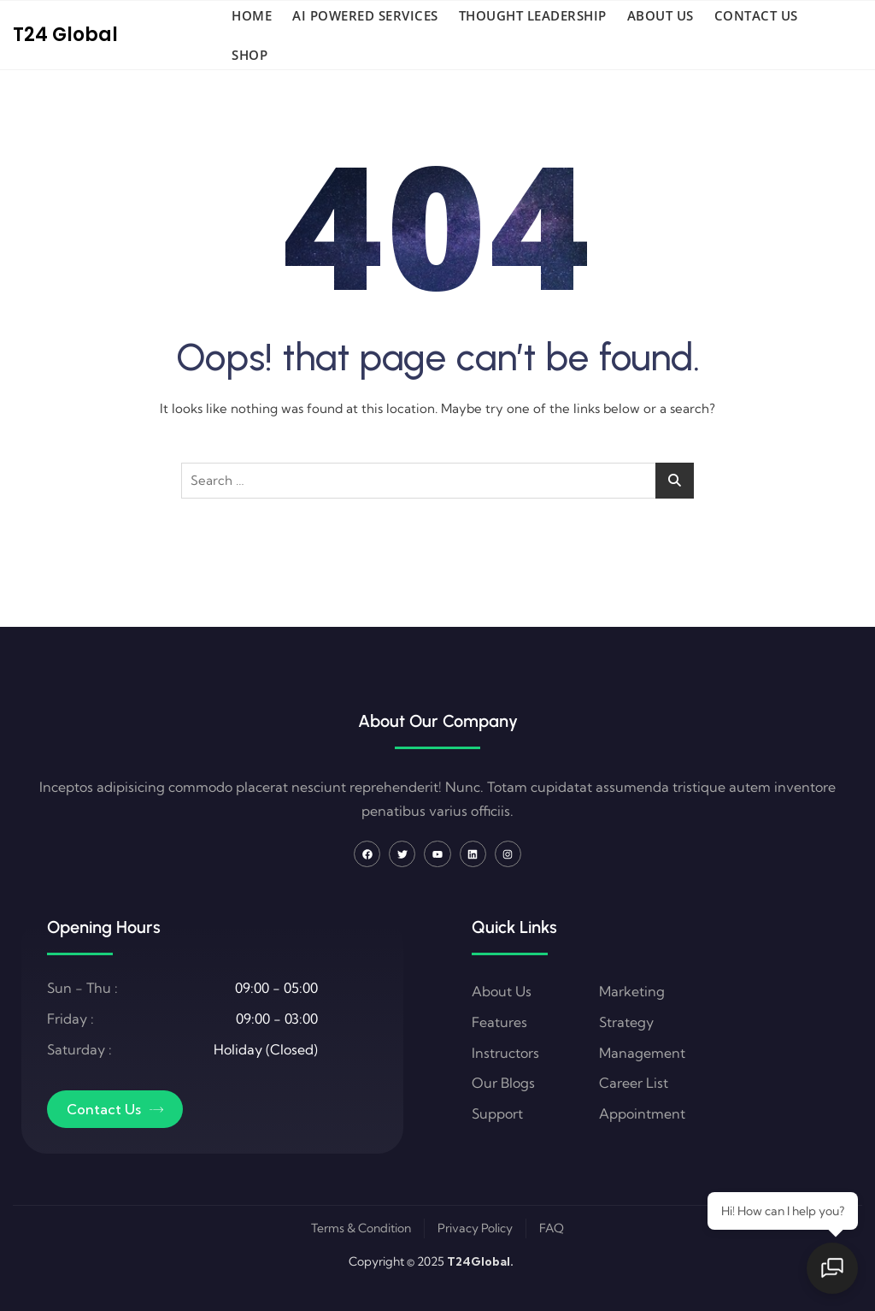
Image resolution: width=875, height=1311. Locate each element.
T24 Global (65, 34)
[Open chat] (832, 1268)
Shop (249, 54)
